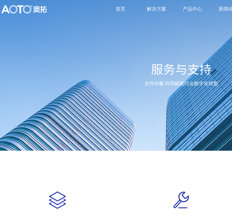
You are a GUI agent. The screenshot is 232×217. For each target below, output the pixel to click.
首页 (120, 8)
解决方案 (156, 8)
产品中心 (192, 8)
